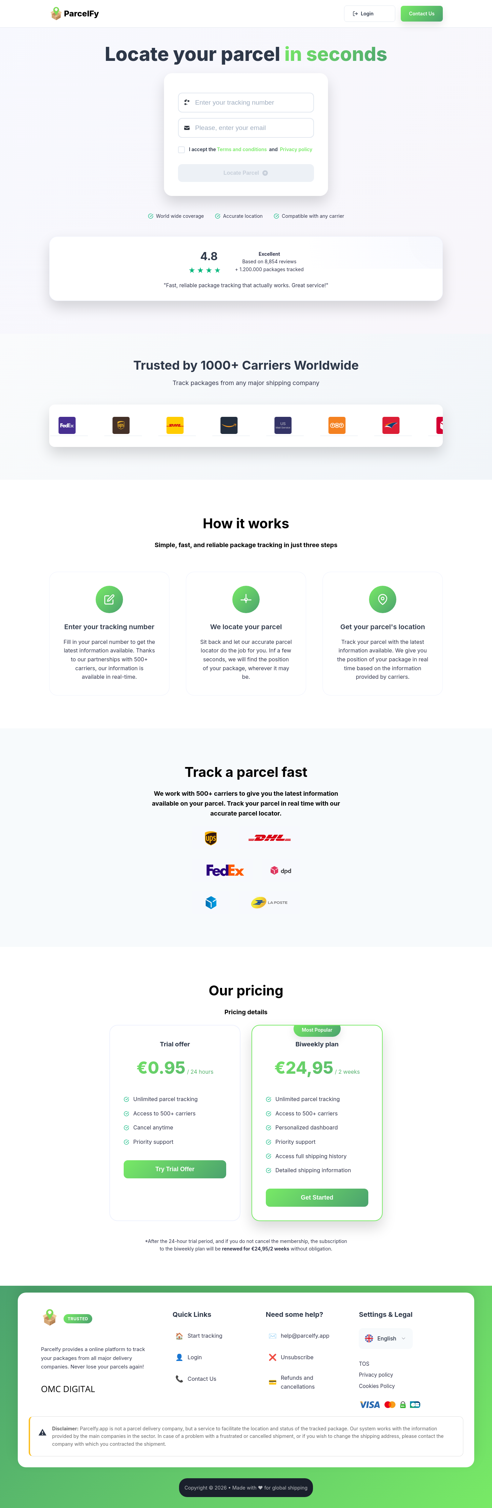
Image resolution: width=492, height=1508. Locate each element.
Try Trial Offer (174, 1169)
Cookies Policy (377, 1390)
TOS (364, 1367)
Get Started (317, 1197)
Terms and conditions (242, 149)
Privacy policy (296, 149)
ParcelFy (74, 14)
